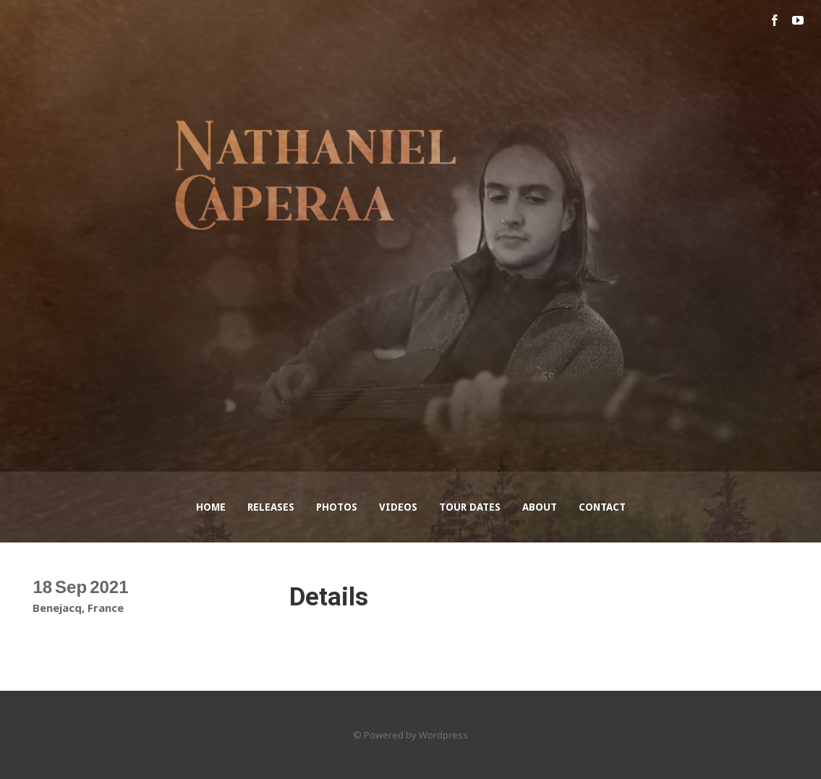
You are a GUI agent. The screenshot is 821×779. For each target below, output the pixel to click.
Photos (336, 507)
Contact (602, 507)
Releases (270, 507)
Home (211, 507)
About (539, 507)
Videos (398, 507)
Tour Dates (470, 507)
